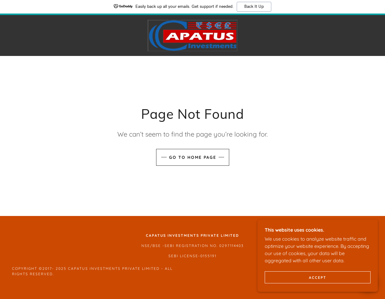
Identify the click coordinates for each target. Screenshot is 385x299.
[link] (192, 35)
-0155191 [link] (207, 256)
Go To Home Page (192, 157)
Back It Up (254, 7)
